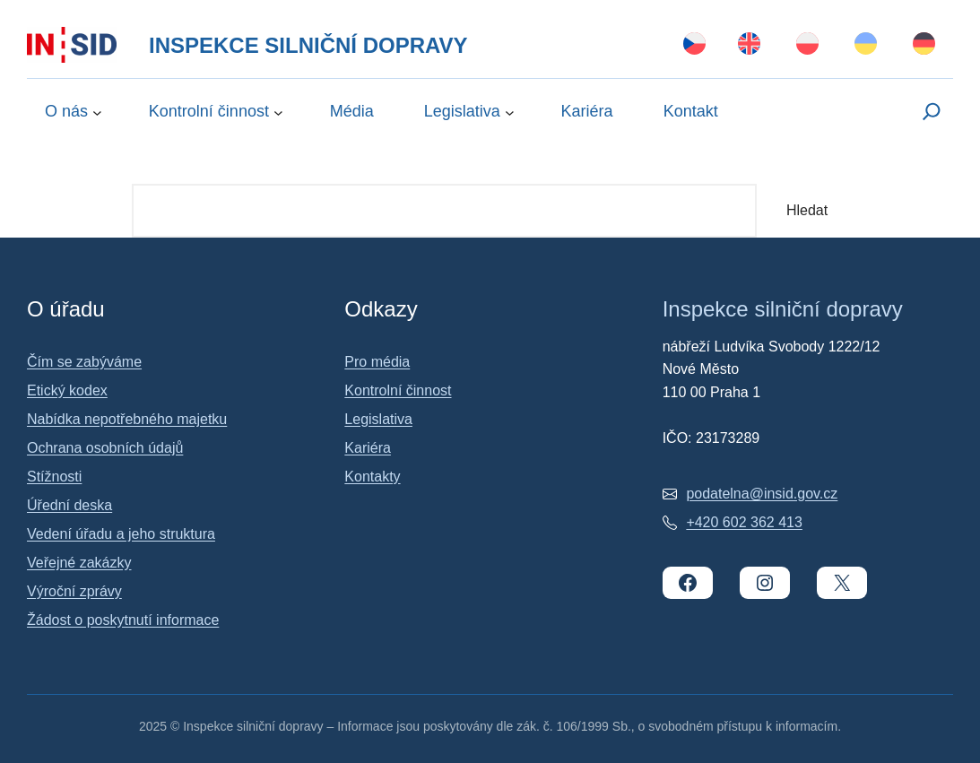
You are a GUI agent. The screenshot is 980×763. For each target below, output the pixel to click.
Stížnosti (54, 476)
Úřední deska (69, 505)
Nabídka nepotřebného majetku (127, 419)
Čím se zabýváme (84, 361)
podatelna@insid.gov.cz (761, 493)
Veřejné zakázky (79, 562)
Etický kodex (67, 390)
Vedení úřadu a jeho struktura (121, 534)
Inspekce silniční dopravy (308, 45)
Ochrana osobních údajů (105, 447)
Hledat (807, 210)
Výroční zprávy (74, 591)
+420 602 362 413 (744, 522)
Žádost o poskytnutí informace (123, 620)
